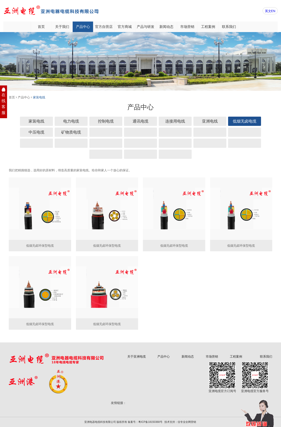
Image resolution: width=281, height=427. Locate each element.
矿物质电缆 (71, 132)
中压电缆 (36, 132)
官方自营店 (104, 27)
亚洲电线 (210, 121)
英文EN (270, 11)
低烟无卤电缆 (244, 121)
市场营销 (187, 27)
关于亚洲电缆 (136, 356)
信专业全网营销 (187, 421)
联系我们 (229, 27)
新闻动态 (166, 27)
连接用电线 (175, 121)
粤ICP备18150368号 (150, 421)
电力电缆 (71, 121)
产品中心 (83, 27)
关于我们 (62, 27)
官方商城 (125, 27)
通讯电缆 (140, 121)
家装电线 (39, 97)
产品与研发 (145, 27)
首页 (41, 27)
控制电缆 (106, 121)
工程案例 (208, 27)
